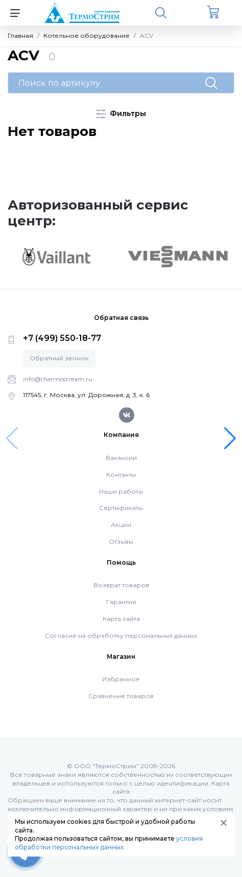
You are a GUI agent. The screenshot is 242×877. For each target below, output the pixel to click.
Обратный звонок (59, 358)
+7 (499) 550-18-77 (62, 338)
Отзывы (121, 541)
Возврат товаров (121, 585)
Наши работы (121, 491)
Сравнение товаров (121, 696)
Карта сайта (121, 618)
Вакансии (121, 457)
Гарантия (121, 602)
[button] (230, 438)
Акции (121, 524)
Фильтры (121, 114)
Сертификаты (121, 508)
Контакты (121, 474)
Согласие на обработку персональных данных (121, 635)
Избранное (121, 679)
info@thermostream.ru (57, 379)
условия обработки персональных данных (109, 843)
